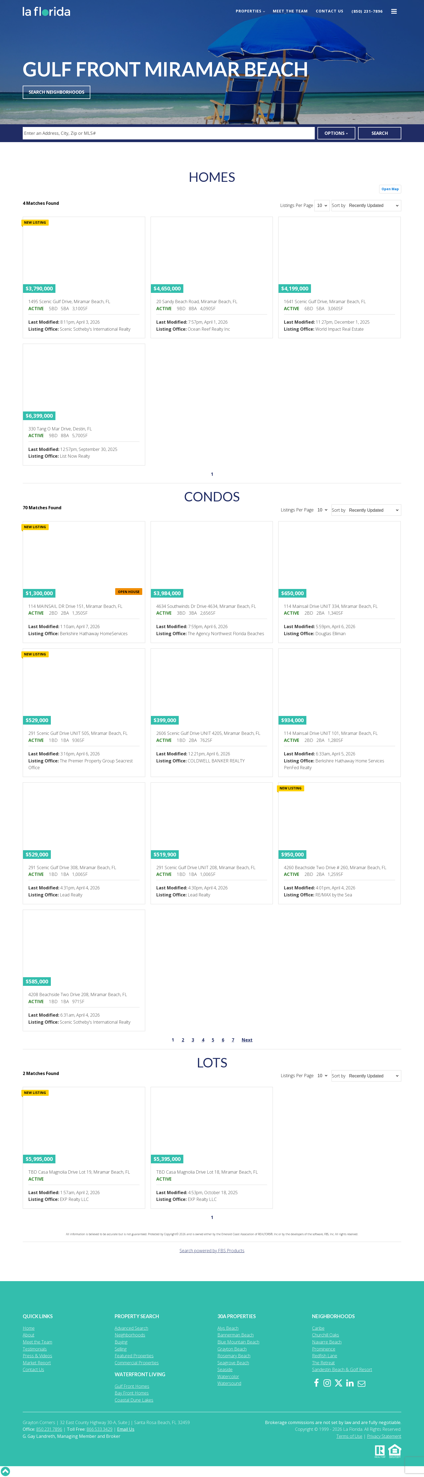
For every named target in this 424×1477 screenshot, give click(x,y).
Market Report (37, 1363)
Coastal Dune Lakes (134, 1400)
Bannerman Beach (235, 1335)
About (28, 1335)
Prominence (323, 1349)
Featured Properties (134, 1356)
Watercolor (228, 1376)
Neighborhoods (130, 1335)
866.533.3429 (99, 1429)
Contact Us (329, 11)
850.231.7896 (49, 1429)
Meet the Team (290, 11)
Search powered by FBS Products (212, 1251)
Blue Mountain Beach (238, 1342)
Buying (121, 1342)
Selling (121, 1349)
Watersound (229, 1383)
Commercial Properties (137, 1363)
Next (247, 1040)
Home (29, 1328)
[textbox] (169, 133)
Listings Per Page (296, 205)
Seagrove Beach (233, 1363)
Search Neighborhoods (56, 92)
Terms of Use (349, 1436)
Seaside (225, 1369)
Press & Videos (37, 1356)
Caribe (318, 1328)
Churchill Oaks (325, 1335)
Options (336, 133)
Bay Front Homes (132, 1393)
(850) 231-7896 (367, 11)
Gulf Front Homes (132, 1386)
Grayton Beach (232, 1349)
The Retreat (323, 1363)
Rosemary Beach (233, 1356)
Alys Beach (228, 1328)
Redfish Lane (324, 1356)
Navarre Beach (327, 1342)
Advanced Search (131, 1328)
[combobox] (169, 133)
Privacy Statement (384, 1436)
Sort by (338, 205)
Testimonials (35, 1349)
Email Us (125, 1429)
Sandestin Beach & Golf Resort (342, 1369)
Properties (248, 11)
